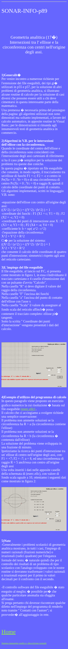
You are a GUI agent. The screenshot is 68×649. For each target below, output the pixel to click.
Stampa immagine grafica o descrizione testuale (24, 643)
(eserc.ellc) (28, 409)
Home (8, 632)
